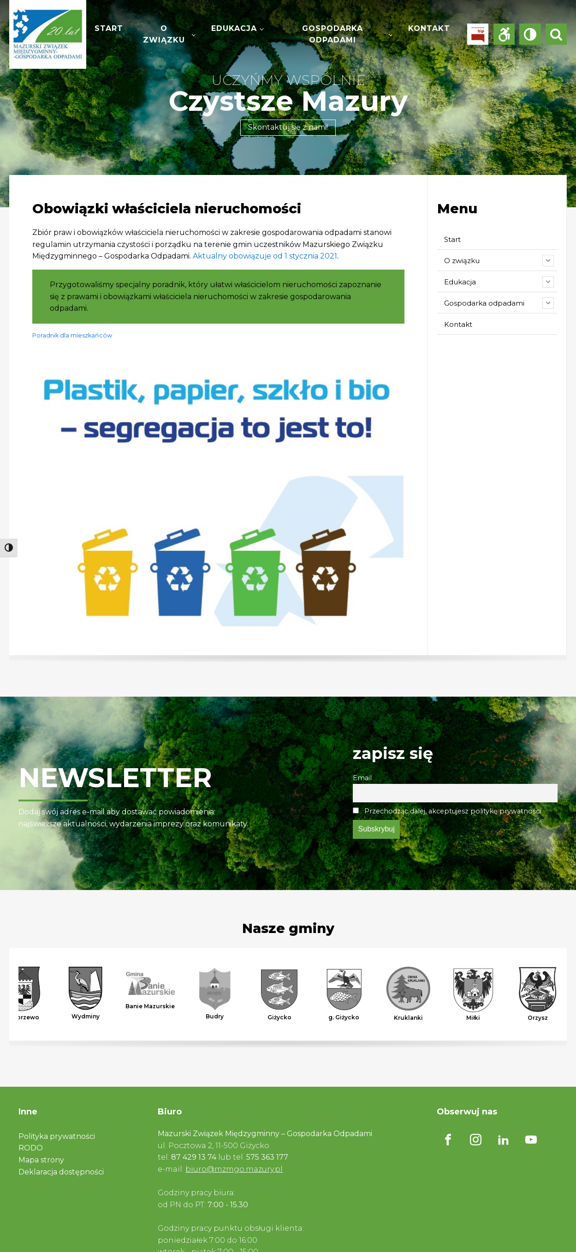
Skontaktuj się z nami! (288, 127)
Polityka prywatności (56, 1136)
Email (362, 778)
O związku (164, 34)
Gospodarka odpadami (332, 34)
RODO (30, 1148)
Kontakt (429, 28)
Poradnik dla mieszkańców (72, 335)
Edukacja (234, 28)
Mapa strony (41, 1160)
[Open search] (556, 34)
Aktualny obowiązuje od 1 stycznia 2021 (265, 256)
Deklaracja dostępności (61, 1172)
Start (109, 28)
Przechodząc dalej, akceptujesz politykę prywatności (446, 811)
